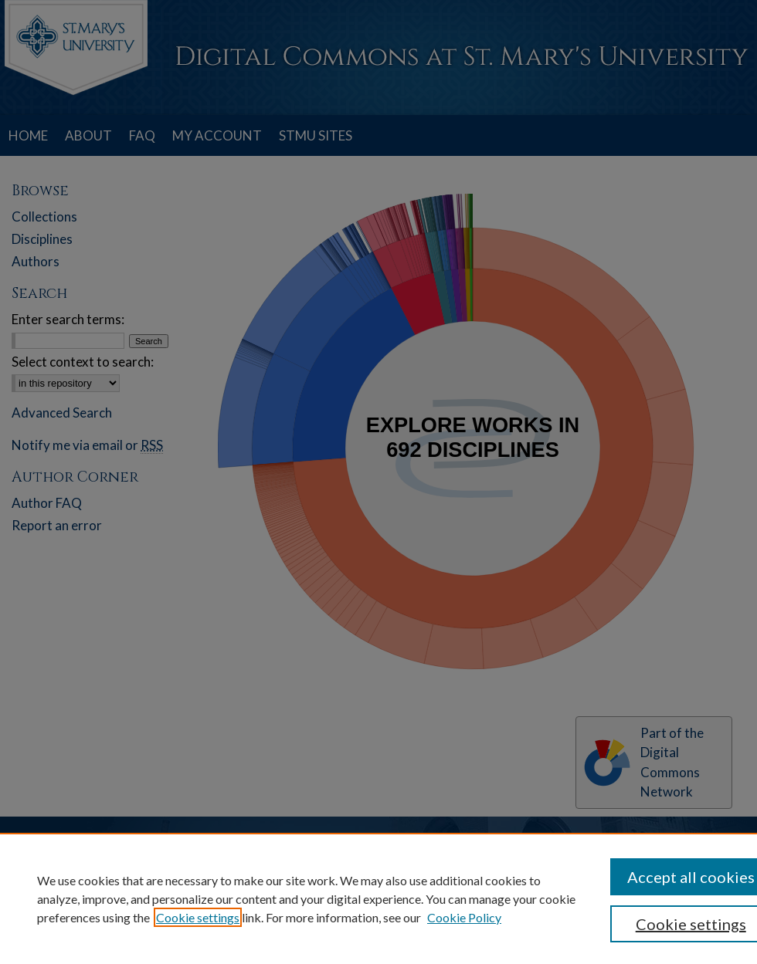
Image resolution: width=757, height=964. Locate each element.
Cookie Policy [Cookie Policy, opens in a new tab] (464, 917)
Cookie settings (197, 917)
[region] (378, 898)
